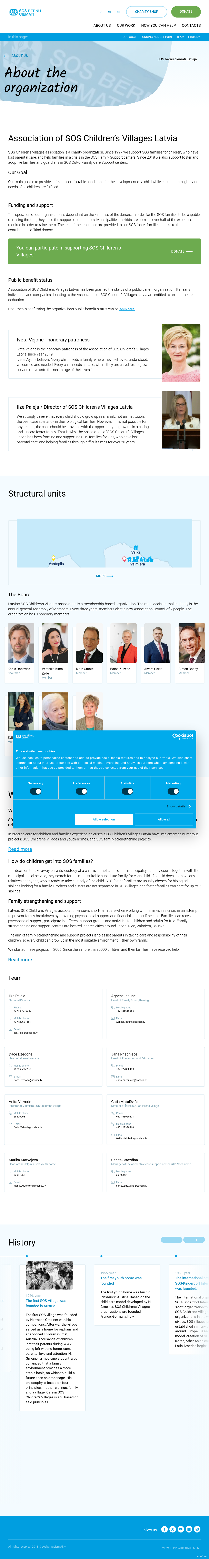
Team (181, 37)
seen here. (127, 309)
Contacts (191, 25)
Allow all (164, 819)
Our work (126, 25)
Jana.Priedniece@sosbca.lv (131, 1080)
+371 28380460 (125, 1127)
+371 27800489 (125, 1069)
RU (118, 12)
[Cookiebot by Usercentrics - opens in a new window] (175, 736)
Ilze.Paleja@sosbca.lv (26, 1032)
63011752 (19, 1175)
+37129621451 (22, 1021)
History (195, 37)
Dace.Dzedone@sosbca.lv (28, 1080)
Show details (176, 806)
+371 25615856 (125, 1010)
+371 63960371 (125, 1116)
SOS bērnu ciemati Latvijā (177, 59)
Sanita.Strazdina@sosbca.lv (131, 1185)
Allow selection (104, 819)
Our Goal (130, 37)
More (104, 576)
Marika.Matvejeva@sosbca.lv (30, 1185)
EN (109, 12)
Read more (20, 849)
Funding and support (157, 37)
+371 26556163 (22, 1069)
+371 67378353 (22, 1010)
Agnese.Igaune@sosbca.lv (130, 1021)
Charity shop (146, 12)
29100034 (122, 1175)
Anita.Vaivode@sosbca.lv (28, 1127)
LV (100, 12)
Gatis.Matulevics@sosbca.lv (131, 1138)
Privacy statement (187, 1546)
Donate (186, 11)
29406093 (19, 1116)
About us (102, 25)
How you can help (158, 25)
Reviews (163, 1546)
